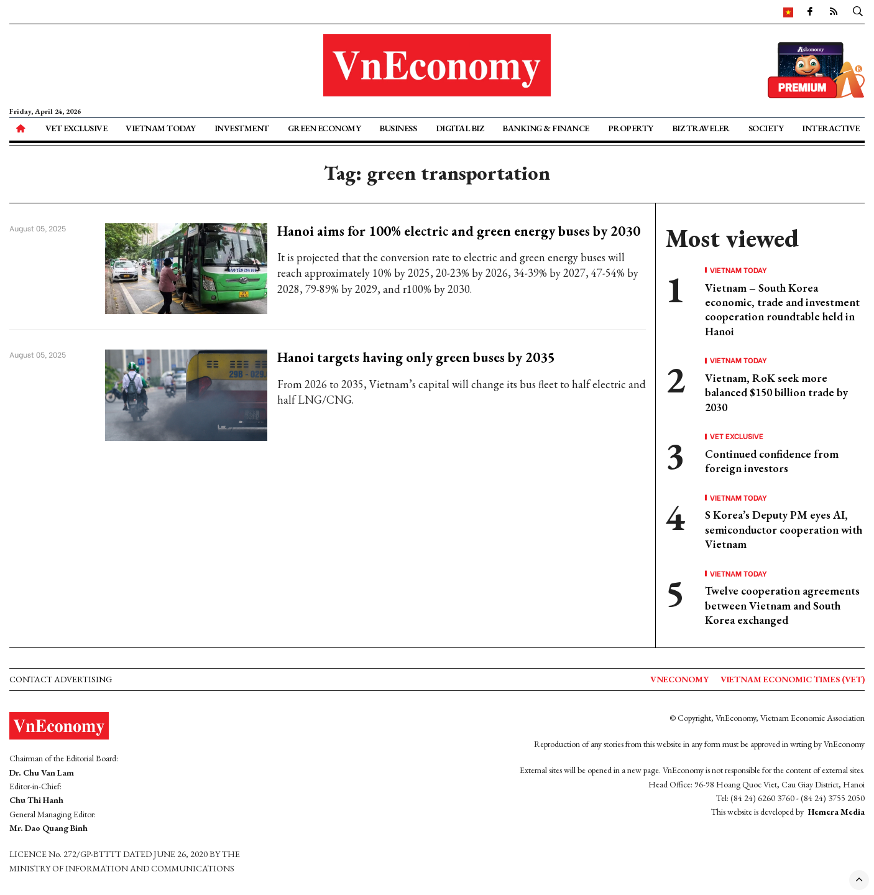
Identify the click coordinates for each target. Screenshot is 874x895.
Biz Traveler (701, 128)
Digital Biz (460, 128)
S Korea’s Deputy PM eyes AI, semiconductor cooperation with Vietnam (783, 529)
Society (766, 128)
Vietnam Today (161, 128)
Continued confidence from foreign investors (772, 461)
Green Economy (324, 128)
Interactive (831, 128)
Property (630, 128)
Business (397, 128)
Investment (241, 128)
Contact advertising (60, 679)
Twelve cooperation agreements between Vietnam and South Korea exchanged (782, 605)
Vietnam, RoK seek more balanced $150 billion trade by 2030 (776, 392)
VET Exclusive (76, 128)
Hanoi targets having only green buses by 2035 (416, 357)
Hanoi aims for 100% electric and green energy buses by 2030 (458, 231)
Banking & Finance (545, 128)
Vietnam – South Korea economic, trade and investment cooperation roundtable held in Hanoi (782, 309)
